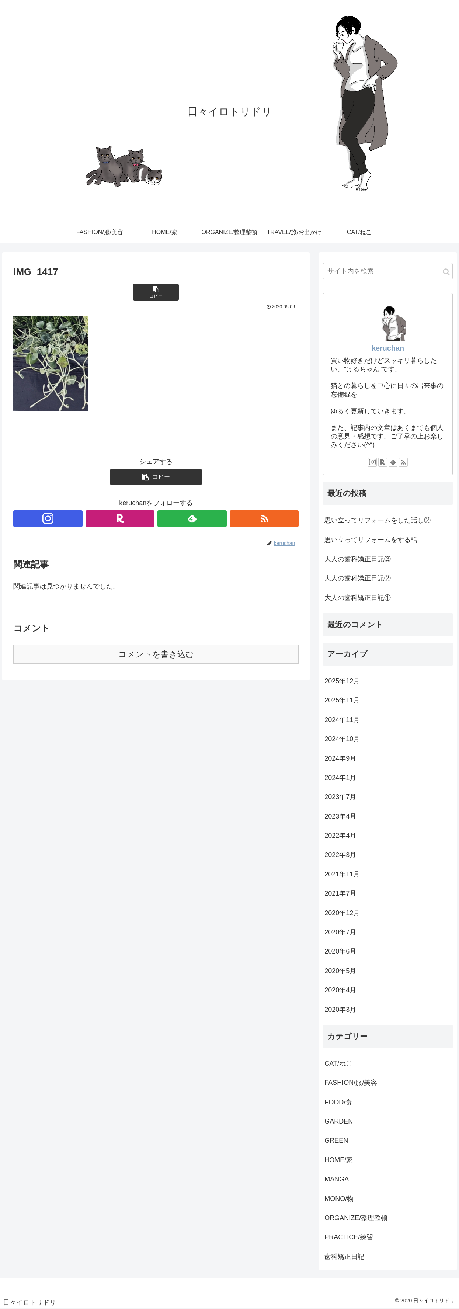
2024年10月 (342, 739)
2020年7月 (340, 932)
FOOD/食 (338, 1102)
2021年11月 (342, 874)
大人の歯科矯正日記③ (357, 559)
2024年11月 (342, 719)
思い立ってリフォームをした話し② (377, 520)
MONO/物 (339, 1198)
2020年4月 (340, 990)
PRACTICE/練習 (348, 1237)
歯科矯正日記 (344, 1256)
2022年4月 (340, 835)
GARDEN (338, 1121)
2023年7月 (340, 797)
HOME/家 (338, 1160)
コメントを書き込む (156, 654)
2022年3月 (340, 854)
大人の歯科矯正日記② (357, 578)
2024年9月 (340, 758)
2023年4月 (340, 816)
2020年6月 (340, 951)
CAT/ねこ (338, 1063)
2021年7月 (340, 893)
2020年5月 (340, 971)
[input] (388, 271)
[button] (446, 272)
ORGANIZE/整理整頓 (355, 1218)
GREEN (336, 1140)
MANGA (336, 1179)
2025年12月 (342, 681)
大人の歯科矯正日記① (357, 597)
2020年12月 (342, 913)
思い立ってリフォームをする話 (370, 540)
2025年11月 (342, 700)
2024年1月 (340, 777)
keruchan (388, 348)
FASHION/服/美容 (350, 1082)
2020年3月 (340, 1009)
